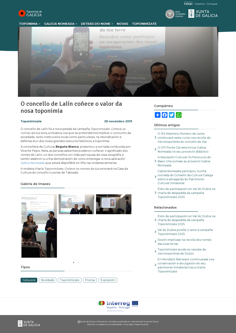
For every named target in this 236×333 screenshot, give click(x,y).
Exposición (108, 280)
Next (135, 226)
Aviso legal (128, 324)
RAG (164, 14)
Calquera (28, 280)
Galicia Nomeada (60, 24)
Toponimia (29, 24)
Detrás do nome (97, 24)
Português (212, 3)
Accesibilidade (115, 324)
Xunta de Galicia (203, 13)
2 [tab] (79, 262)
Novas (122, 24)
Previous (18, 226)
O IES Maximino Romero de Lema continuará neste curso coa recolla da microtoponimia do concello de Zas (184, 137)
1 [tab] (73, 262)
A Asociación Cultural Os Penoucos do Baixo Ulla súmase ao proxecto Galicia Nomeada (184, 161)
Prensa (90, 280)
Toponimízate (144, 24)
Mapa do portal (141, 324)
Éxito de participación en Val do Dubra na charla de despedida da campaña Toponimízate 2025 (186, 193)
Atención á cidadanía (97, 324)
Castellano (199, 3)
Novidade (47, 280)
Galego (188, 3)
